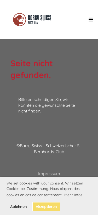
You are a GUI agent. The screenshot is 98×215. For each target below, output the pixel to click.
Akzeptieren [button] (46, 206)
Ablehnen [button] (18, 206)
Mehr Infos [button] (73, 195)
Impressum (49, 173)
